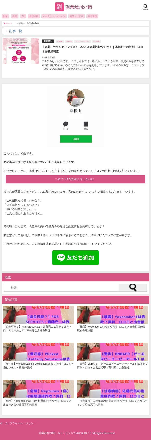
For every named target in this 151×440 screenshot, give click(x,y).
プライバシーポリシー (23, 423)
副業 (5, 16)
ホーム (4, 423)
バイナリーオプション (54, 16)
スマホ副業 (96, 41)
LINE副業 (59, 41)
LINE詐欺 (68, 41)
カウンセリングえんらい (82, 41)
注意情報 (92, 16)
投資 (14, 16)
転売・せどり (76, 16)
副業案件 (48, 41)
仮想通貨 (33, 16)
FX (23, 16)
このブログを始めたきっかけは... (75, 179)
